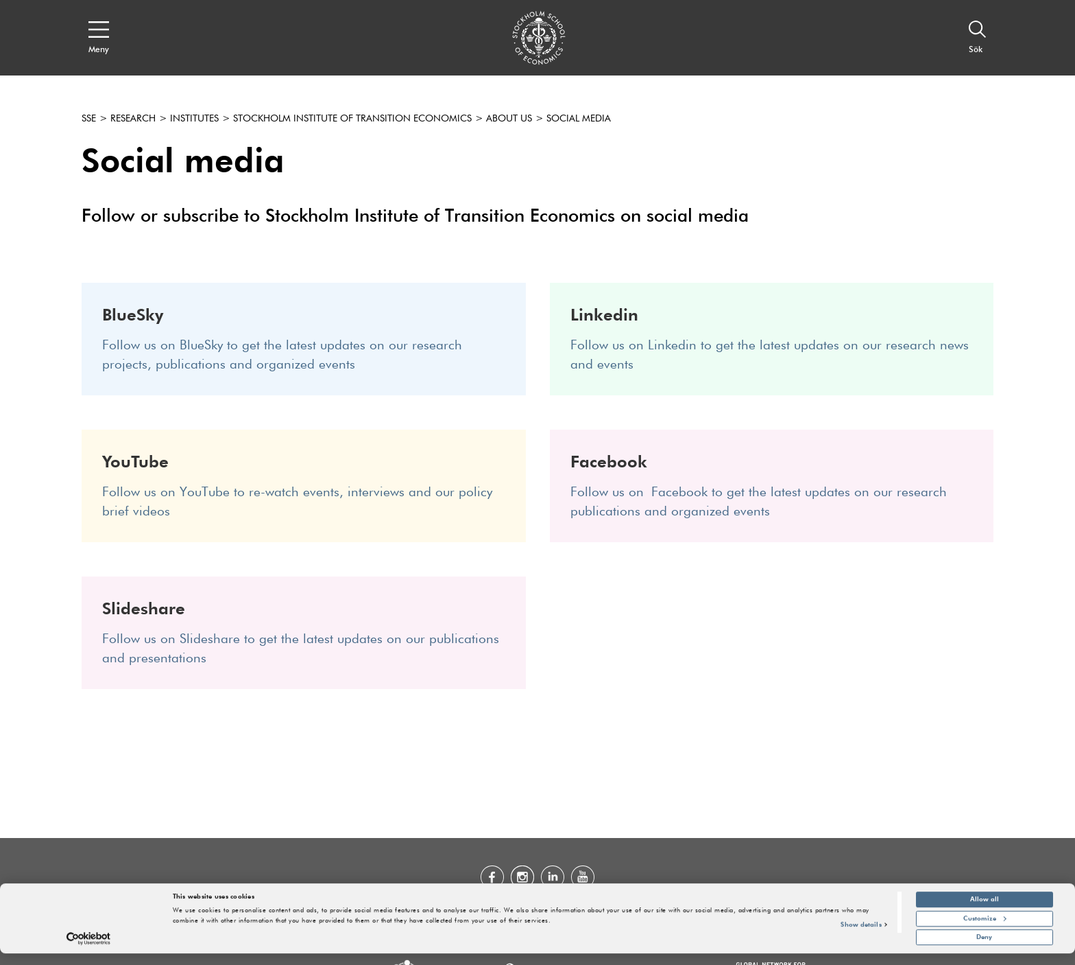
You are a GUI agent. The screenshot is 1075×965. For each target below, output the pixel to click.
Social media (578, 119)
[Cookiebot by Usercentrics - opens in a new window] (89, 950)
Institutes (194, 119)
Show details (861, 936)
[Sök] (977, 38)
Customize (984, 930)
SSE (89, 119)
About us (509, 119)
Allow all (984, 911)
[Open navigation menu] (99, 38)
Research (133, 119)
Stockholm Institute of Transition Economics (352, 119)
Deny (984, 948)
